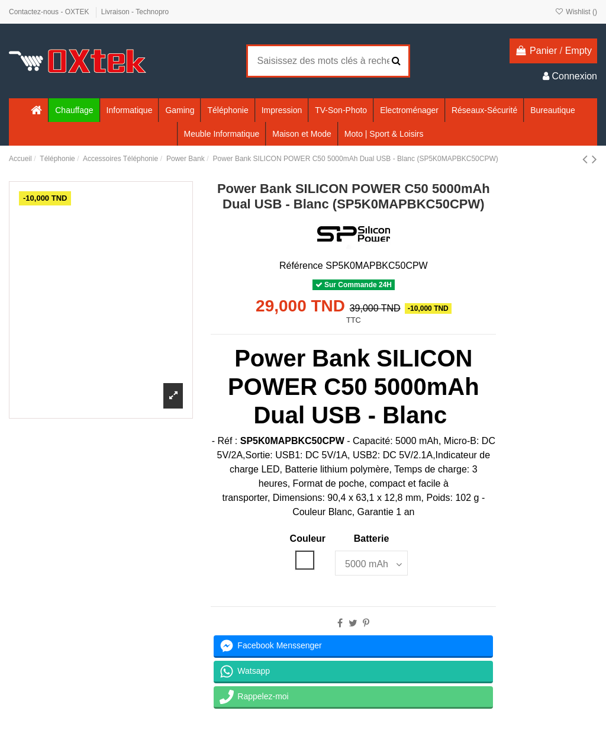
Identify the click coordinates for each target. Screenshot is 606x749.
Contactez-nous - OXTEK (50, 12)
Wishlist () (576, 12)
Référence (301, 266)
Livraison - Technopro (135, 12)
